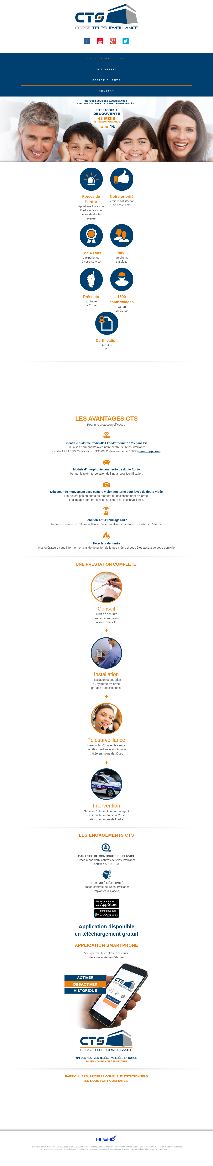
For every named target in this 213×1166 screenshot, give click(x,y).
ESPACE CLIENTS (106, 80)
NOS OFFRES (106, 69)
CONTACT (106, 91)
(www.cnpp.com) (148, 451)
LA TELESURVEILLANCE (106, 58)
